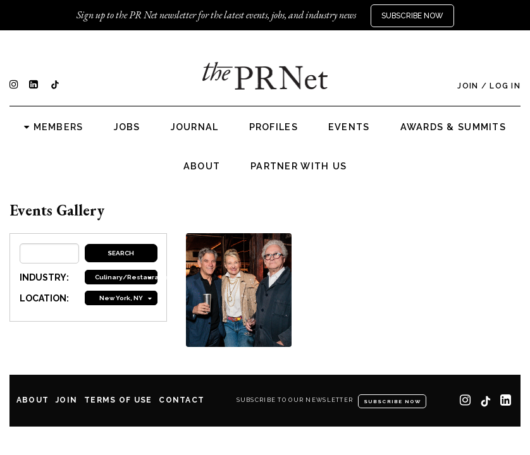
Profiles (273, 127)
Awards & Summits (453, 127)
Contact (181, 400)
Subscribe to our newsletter (295, 400)
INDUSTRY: (44, 277)
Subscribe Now (412, 15)
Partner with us (298, 166)
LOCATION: (44, 298)
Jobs (127, 127)
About (201, 166)
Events (349, 127)
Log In (505, 86)
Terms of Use (118, 400)
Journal (195, 127)
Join (467, 86)
